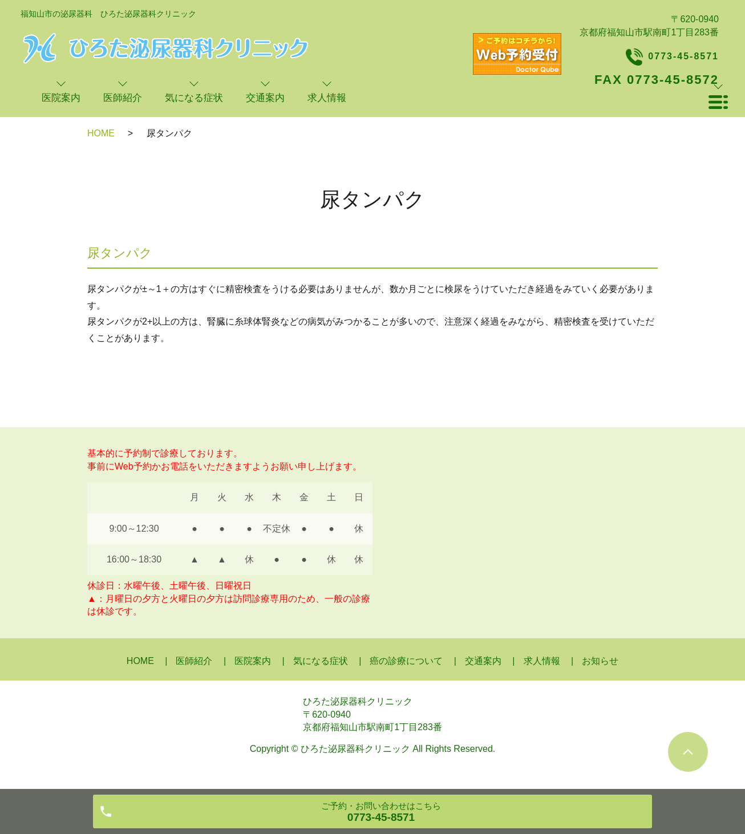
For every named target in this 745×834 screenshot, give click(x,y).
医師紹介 (194, 661)
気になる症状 (320, 661)
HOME (101, 133)
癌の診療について (406, 661)
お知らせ (600, 661)
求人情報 (542, 661)
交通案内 (483, 661)
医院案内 (252, 661)
